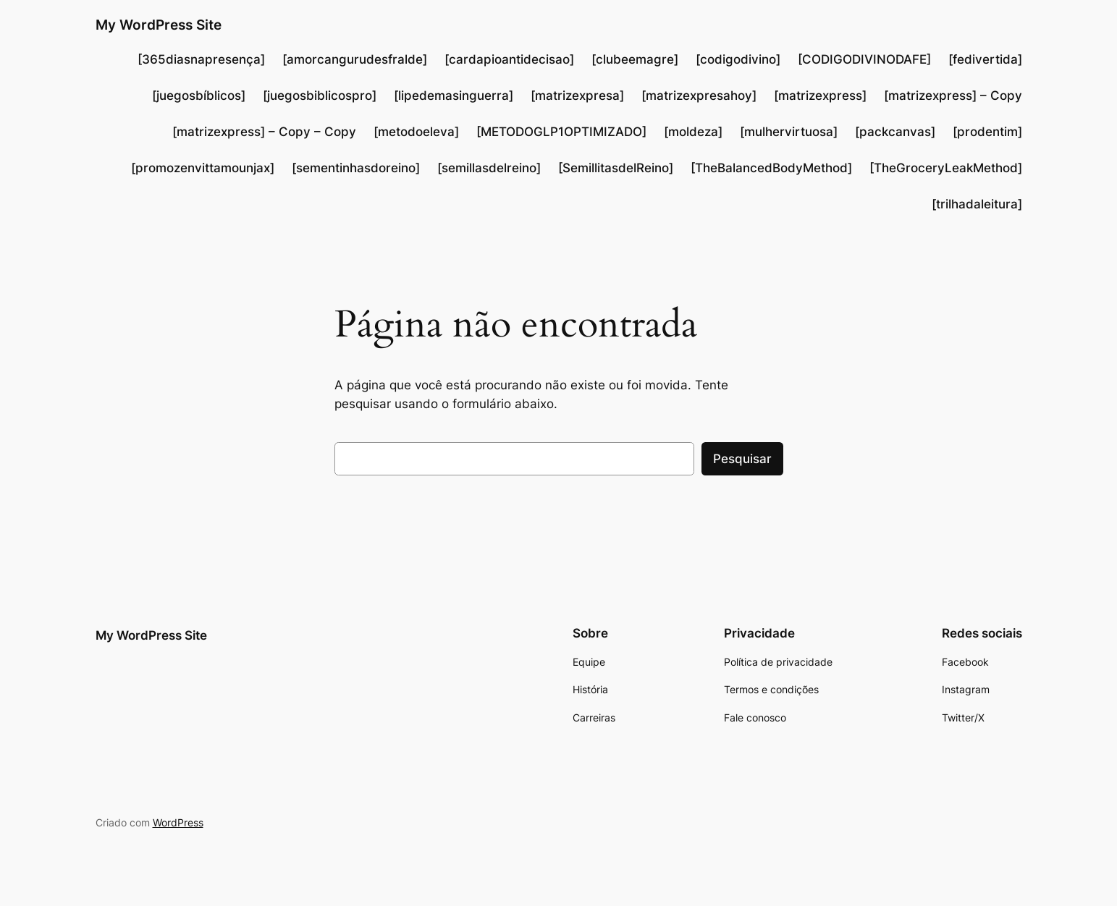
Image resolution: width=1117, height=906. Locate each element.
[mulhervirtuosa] (789, 131)
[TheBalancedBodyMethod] (771, 168)
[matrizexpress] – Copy (953, 95)
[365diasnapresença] (201, 59)
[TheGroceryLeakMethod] (945, 168)
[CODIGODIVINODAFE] (864, 59)
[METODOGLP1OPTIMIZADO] (561, 131)
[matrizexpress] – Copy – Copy (264, 131)
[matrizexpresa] (577, 95)
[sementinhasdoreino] (356, 168)
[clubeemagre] (634, 59)
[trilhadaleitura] (977, 204)
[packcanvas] (895, 131)
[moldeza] (693, 131)
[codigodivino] (738, 59)
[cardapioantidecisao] (509, 59)
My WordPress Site (159, 24)
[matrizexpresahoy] (698, 95)
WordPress (178, 822)
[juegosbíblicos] (198, 95)
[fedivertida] (985, 59)
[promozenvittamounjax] (202, 168)
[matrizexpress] (820, 95)
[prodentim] (987, 131)
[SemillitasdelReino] (615, 168)
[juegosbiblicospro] (319, 95)
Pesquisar (742, 459)
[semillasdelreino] (489, 168)
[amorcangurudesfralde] (354, 59)
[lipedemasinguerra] (453, 95)
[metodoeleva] (416, 131)
